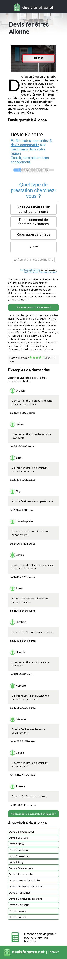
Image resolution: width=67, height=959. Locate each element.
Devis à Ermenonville (21, 874)
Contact (53, 952)
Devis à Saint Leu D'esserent (25, 898)
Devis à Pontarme (19, 850)
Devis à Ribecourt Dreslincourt (26, 886)
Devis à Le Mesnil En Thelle (24, 880)
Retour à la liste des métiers (33, 259)
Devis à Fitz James (19, 892)
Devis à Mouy (16, 843)
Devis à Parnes (17, 917)
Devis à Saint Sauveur (21, 831)
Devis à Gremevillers (21, 868)
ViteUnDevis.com (31, 272)
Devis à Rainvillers (19, 856)
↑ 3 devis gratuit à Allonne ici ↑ (33, 307)
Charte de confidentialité (30, 270)
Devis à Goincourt (19, 904)
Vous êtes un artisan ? (48, 272)
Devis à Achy (16, 862)
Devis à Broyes (17, 911)
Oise (30, 112)
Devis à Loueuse (18, 837)
